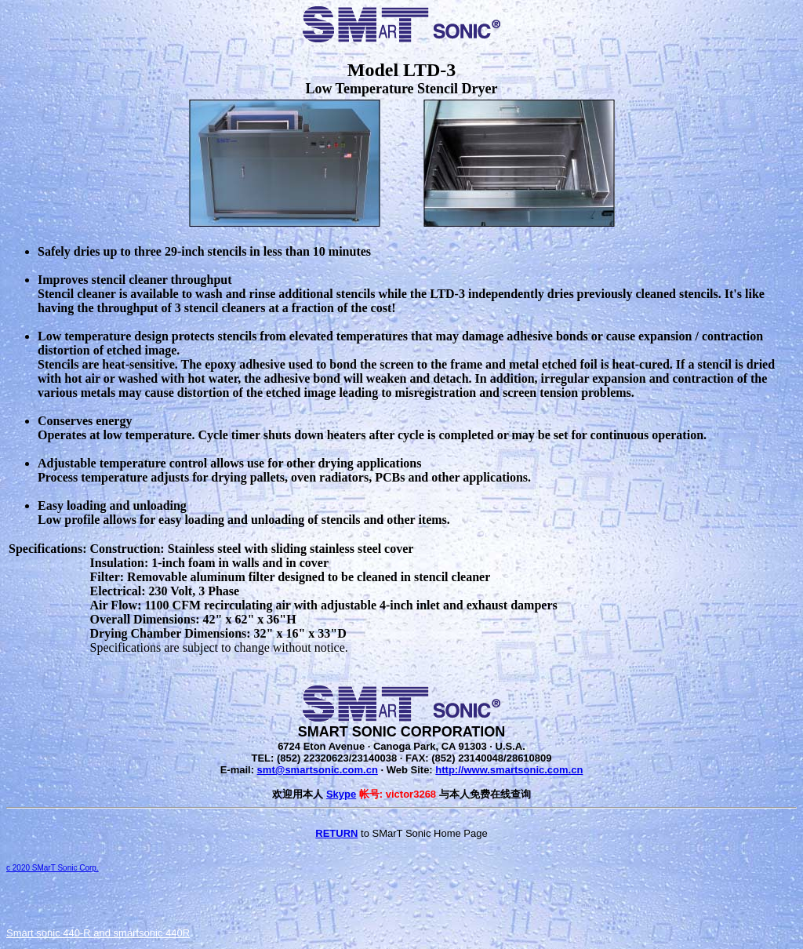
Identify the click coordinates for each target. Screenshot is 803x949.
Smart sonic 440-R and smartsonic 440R (98, 933)
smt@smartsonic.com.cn (317, 770)
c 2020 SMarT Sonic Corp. (52, 868)
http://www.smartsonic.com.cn (509, 770)
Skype (341, 794)
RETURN (336, 833)
